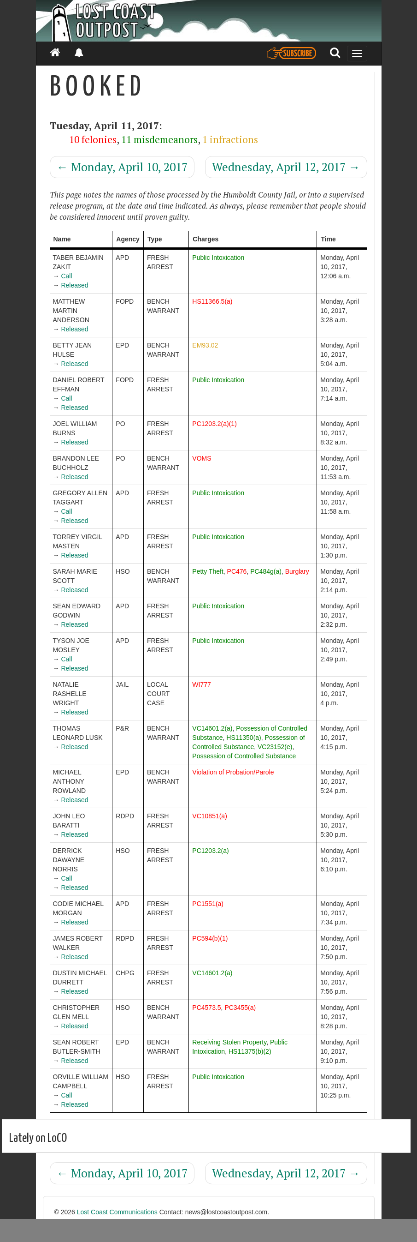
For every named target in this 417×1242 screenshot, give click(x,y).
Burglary (297, 571)
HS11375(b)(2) (250, 1051)
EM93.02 (205, 345)
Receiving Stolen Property (229, 1042)
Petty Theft (207, 571)
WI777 (201, 684)
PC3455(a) (240, 1007)
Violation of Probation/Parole (233, 772)
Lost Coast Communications (117, 1212)
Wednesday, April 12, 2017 (286, 166)
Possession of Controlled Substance (244, 756)
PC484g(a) (266, 571)
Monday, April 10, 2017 (122, 166)
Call (66, 276)
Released (74, 285)
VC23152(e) (275, 746)
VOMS (201, 458)
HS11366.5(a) (212, 301)
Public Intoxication (218, 257)
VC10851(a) (209, 816)
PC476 (237, 571)
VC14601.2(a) (212, 728)
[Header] (209, 21)
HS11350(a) (243, 737)
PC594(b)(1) (210, 938)
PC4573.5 (206, 1007)
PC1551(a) (207, 903)
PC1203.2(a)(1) (214, 423)
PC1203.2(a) (210, 850)
